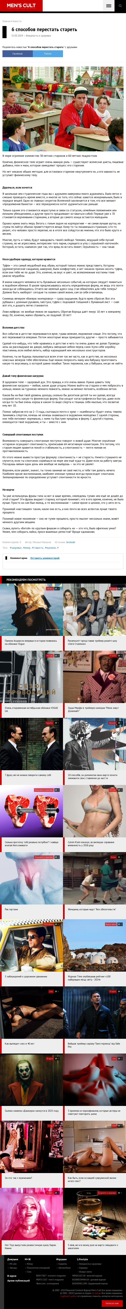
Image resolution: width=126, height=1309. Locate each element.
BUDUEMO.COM (90, 1283)
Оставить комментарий (44, 558)
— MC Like (12, 1263)
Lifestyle (82, 1259)
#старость (37, 547)
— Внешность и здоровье (89, 1263)
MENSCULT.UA (87, 1275)
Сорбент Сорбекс (68, 1296)
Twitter (48, 53)
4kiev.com (47, 1283)
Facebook (18, 53)
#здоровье (15, 547)
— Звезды (12, 1267)
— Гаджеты (61, 1263)
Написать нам (112, 1303)
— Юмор (29, 1263)
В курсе (11, 1275)
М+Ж (28, 1259)
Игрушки (61, 1259)
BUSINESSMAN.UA (89, 1279)
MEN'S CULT (50, 1279)
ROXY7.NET (51, 1275)
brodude (70, 542)
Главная (6, 21)
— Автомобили (63, 1267)
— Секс (28, 1271)
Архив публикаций (18, 1280)
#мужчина (50, 547)
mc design (96, 1293)
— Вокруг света (84, 1271)
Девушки (12, 1259)
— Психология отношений (37, 1267)
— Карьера (82, 1267)
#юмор (26, 547)
